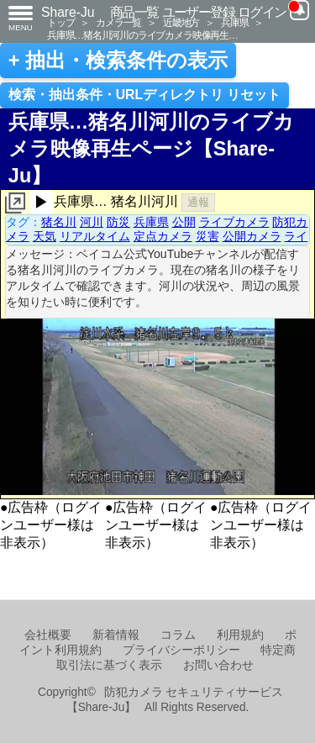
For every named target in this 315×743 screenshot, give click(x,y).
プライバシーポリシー (181, 650)
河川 (91, 222)
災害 (207, 236)
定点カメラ (163, 236)
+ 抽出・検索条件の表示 (118, 60)
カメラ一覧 (118, 22)
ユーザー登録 (198, 12)
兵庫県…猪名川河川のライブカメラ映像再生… (142, 34)
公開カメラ (252, 236)
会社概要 (47, 635)
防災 (118, 222)
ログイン (262, 12)
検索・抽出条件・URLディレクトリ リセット (144, 94)
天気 (44, 236)
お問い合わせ (218, 665)
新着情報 (115, 635)
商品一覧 (134, 12)
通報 (198, 202)
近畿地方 (181, 22)
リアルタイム (95, 236)
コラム (178, 635)
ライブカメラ (234, 222)
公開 (184, 222)
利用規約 (240, 635)
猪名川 (58, 222)
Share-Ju (68, 12)
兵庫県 (234, 22)
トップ (60, 22)
